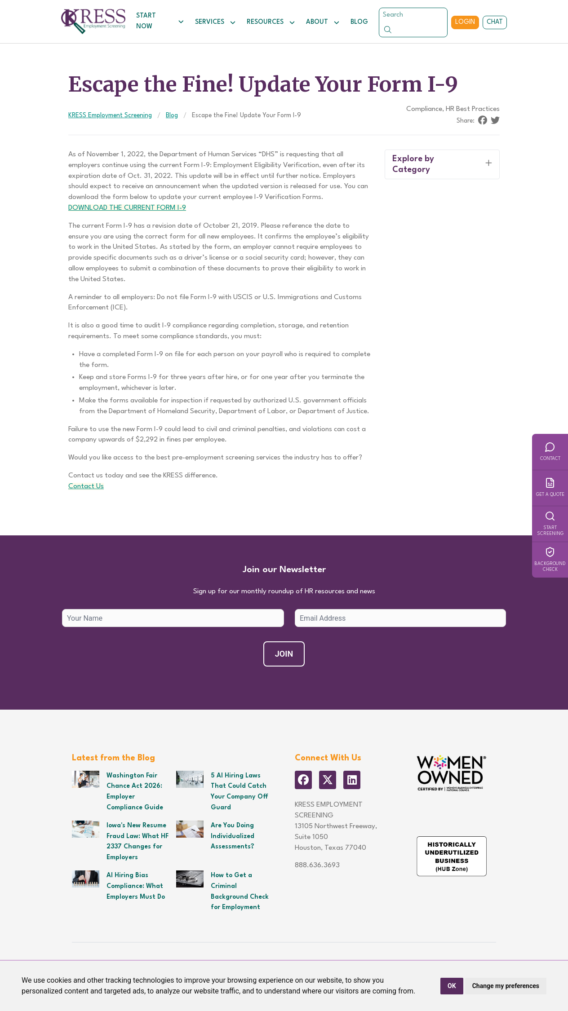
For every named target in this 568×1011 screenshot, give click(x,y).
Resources (271, 22)
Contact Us (86, 486)
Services (215, 22)
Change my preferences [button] (505, 985)
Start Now (160, 21)
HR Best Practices (473, 109)
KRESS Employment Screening (110, 115)
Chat (495, 22)
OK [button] (452, 985)
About (323, 22)
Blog (359, 22)
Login (465, 22)
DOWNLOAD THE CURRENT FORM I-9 (127, 208)
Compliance (424, 109)
